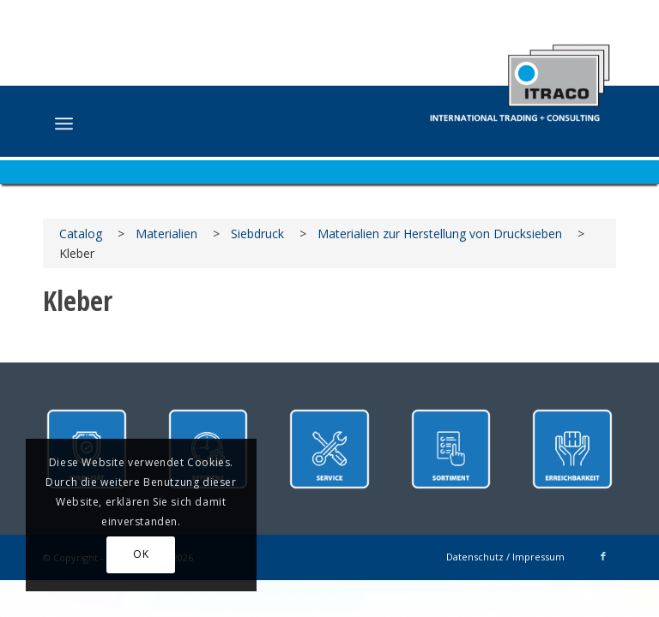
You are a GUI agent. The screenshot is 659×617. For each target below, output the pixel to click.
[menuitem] (64, 123)
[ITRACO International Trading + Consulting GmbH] (519, 74)
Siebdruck (257, 233)
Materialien (166, 233)
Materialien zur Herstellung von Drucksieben (439, 233)
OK (140, 554)
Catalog (80, 233)
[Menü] (64, 123)
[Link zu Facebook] (603, 556)
